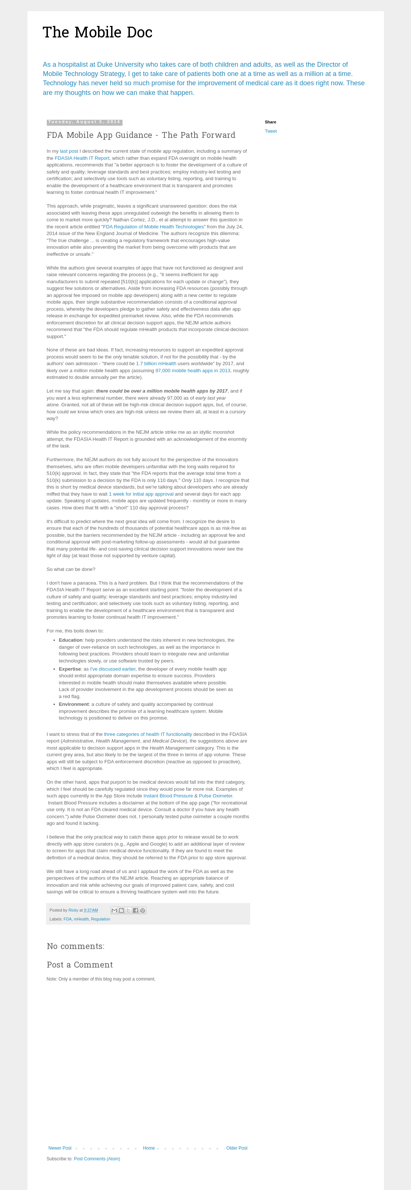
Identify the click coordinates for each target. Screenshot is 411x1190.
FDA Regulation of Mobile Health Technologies (153, 226)
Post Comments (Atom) (97, 1158)
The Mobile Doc (97, 34)
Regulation (100, 919)
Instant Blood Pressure (168, 796)
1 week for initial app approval (141, 494)
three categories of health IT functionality (148, 734)
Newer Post (60, 1148)
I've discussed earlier (113, 669)
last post (69, 151)
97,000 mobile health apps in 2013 (193, 370)
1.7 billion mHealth (156, 363)
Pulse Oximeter (215, 796)
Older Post (237, 1148)
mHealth (81, 919)
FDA (67, 919)
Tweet (271, 131)
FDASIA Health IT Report (82, 158)
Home (149, 1148)
